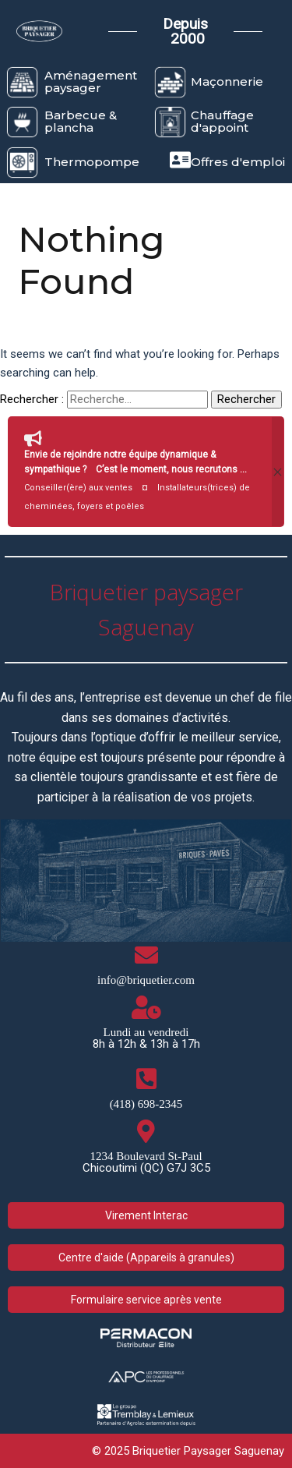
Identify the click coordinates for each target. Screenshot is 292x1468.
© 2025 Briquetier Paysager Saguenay (188, 1451)
